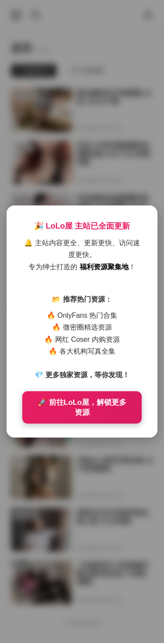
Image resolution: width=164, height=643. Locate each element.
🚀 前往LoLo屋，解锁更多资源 (82, 407)
